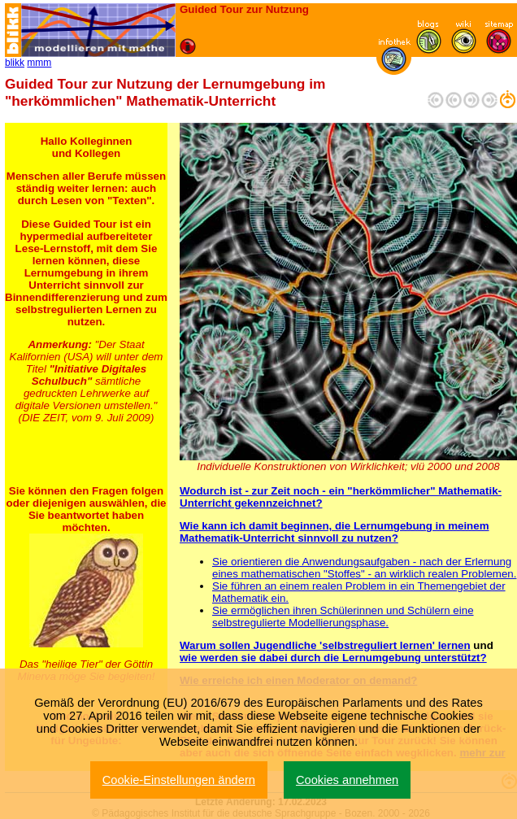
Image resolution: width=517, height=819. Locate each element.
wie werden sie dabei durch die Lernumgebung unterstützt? (333, 657)
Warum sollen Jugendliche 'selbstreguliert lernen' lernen (325, 645)
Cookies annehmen (347, 779)
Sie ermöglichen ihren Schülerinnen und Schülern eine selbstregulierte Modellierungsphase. (343, 616)
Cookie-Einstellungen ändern (178, 779)
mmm (39, 62)
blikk (14, 62)
